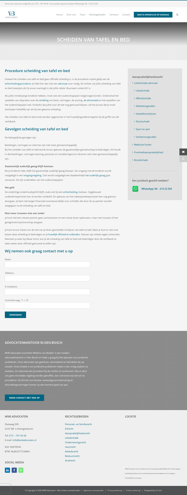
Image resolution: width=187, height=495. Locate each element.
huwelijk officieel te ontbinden (64, 234)
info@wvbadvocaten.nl (24, 440)
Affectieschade (143, 98)
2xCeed (158, 490)
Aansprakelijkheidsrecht (77, 433)
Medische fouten (142, 144)
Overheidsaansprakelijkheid (148, 152)
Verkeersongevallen (146, 136)
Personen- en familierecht (78, 424)
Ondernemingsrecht (75, 442)
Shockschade (142, 121)
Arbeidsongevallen (145, 105)
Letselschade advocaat (145, 82)
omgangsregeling (32, 175)
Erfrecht (69, 428)
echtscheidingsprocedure (18, 83)
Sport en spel (143, 129)
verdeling (43, 100)
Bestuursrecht (72, 455)
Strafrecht (70, 460)
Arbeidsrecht (71, 451)
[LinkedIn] (7, 470)
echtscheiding (70, 191)
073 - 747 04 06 (41, 3)
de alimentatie (91, 100)
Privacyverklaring (114, 490)
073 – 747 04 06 (17, 435)
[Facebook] (14, 470)
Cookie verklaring (133, 490)
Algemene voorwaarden (93, 490)
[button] (177, 14)
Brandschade (141, 160)
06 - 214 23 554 (91, 3)
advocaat (62, 83)
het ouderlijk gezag (95, 175)
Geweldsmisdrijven (146, 113)
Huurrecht (70, 446)
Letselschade (142, 90)
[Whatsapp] (20, 470)
